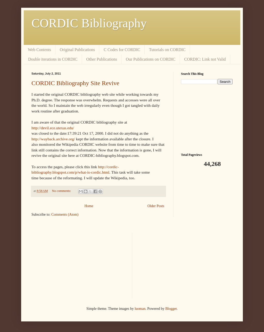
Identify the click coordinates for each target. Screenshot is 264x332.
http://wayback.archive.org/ (53, 139)
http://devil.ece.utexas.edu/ (52, 128)
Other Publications (101, 59)
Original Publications (77, 49)
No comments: (62, 191)
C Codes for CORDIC (122, 49)
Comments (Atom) (64, 214)
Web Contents (39, 49)
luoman (140, 309)
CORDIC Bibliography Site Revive (75, 83)
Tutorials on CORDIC (167, 49)
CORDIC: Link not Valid (205, 59)
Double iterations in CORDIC (53, 59)
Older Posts (155, 206)
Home (88, 206)
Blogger (171, 309)
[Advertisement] (207, 118)
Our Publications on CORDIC (150, 59)
